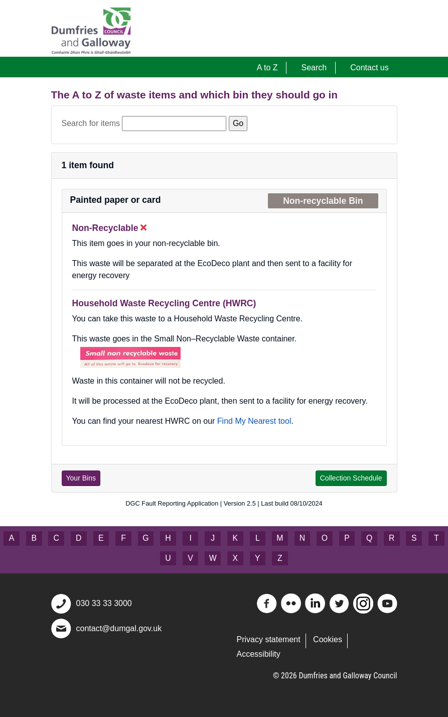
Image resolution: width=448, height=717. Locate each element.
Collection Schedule (351, 478)
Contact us (369, 67)
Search (314, 67)
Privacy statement (269, 639)
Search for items (91, 123)
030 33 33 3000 (104, 603)
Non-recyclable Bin (323, 201)
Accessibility (258, 654)
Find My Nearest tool (254, 421)
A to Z (267, 67)
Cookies (327, 639)
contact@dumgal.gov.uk (119, 628)
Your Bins (81, 478)
